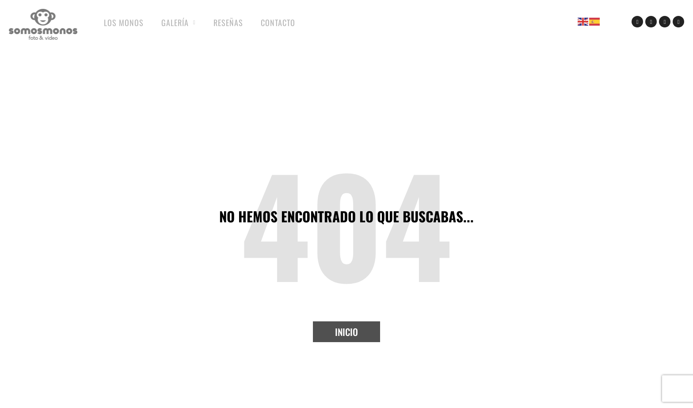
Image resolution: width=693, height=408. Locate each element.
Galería (178, 22)
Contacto (278, 22)
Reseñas (228, 22)
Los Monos (124, 22)
